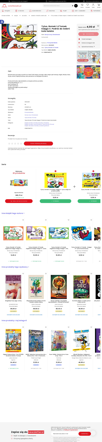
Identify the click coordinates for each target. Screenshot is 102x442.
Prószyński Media (52, 43)
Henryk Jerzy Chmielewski (52, 34)
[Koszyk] (98, 6)
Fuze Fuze (58, 360)
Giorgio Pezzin (75, 360)
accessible (1, 21)
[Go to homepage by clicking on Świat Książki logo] (11, 5)
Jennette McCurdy (13, 307)
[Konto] (93, 6)
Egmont (13, 362)
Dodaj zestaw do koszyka (19, 204)
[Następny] (99, 190)
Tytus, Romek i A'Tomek (51, 47)
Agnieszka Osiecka (81, 307)
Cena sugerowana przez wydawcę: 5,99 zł (88, 29)
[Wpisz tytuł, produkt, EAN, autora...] (60, 5)
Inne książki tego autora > (13, 216)
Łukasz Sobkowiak (36, 307)
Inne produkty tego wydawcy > (15, 270)
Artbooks (36, 362)
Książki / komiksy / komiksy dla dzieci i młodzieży (38, 125)
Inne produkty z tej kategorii (14, 323)
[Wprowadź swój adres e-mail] (71, 434)
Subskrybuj (84, 434)
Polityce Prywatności (71, 430)
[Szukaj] (76, 5)
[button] (72, 6)
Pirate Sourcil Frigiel (36, 360)
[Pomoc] (82, 6)
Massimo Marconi (83, 360)
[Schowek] (87, 6)
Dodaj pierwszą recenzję (38, 146)
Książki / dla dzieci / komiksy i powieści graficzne (38, 128)
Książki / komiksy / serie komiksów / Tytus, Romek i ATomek (41, 126)
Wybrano (55, 204)
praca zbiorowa (59, 307)
